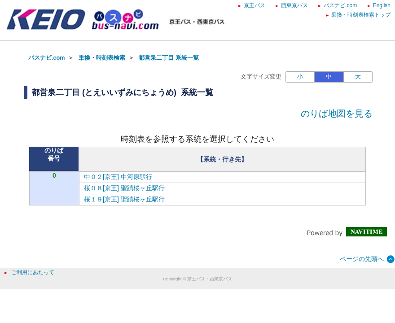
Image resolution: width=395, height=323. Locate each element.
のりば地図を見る (337, 113)
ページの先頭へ (362, 258)
